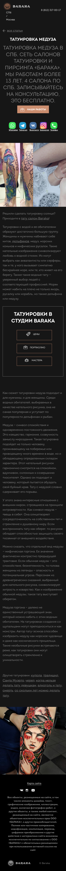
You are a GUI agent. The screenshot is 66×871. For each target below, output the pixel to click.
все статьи (15, 30)
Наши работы (33, 109)
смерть (8, 690)
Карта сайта (34, 783)
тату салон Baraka (35, 218)
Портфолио (34, 347)
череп (30, 680)
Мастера (33, 360)
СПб (8, 12)
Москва (10, 19)
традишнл (50, 675)
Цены (33, 334)
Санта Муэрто (13, 680)
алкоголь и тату (50, 685)
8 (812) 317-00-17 (51, 10)
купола (36, 675)
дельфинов (20, 241)
